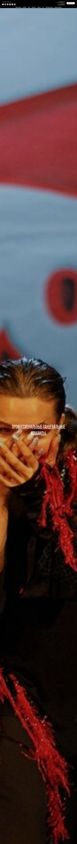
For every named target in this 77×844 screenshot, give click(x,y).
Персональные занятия (49, 7)
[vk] (10, 4)
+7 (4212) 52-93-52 (61, 4)
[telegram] (12, 4)
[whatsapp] (5, 4)
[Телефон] (3, 4)
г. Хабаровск (62, 3)
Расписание (24, 7)
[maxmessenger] (15, 4)
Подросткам (34, 7)
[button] (71, 3)
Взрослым (38, 7)
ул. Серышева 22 (61, 1)
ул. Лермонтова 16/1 (60, 2)
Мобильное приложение (57, 7)
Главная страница (18, 7)
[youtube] (7, 4)
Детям (29, 7)
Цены (43, 7)
